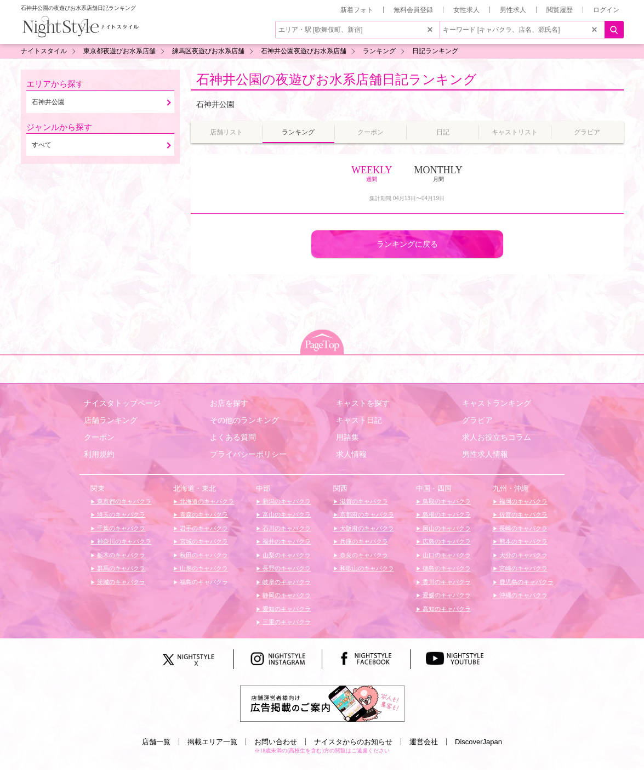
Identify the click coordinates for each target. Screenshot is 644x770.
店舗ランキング (111, 420)
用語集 (347, 437)
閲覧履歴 (559, 10)
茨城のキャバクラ (120, 582)
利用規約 (99, 454)
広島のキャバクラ (446, 541)
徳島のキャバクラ (446, 568)
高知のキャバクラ (446, 608)
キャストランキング (496, 403)
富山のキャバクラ (286, 514)
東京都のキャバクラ (123, 501)
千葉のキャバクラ (120, 528)
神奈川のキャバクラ (123, 541)
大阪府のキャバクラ (366, 528)
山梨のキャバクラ (286, 555)
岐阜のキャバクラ (286, 582)
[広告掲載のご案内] (322, 703)
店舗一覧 (156, 742)
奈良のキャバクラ (363, 555)
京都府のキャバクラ (366, 514)
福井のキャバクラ (286, 541)
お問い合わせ (275, 742)
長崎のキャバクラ (523, 528)
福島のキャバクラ (203, 582)
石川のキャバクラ (286, 528)
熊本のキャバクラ (523, 541)
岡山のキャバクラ (446, 528)
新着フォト (356, 10)
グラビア (477, 420)
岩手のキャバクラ (203, 528)
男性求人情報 (485, 454)
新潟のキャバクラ (286, 501)
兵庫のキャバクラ (363, 541)
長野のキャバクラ (286, 568)
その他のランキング (244, 420)
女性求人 (466, 10)
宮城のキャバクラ (203, 541)
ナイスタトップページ (122, 403)
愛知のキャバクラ (286, 608)
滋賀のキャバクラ (363, 501)
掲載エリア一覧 (212, 742)
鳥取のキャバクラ (446, 501)
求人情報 (351, 454)
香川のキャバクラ (446, 582)
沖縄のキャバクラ (523, 595)
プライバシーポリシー (248, 454)
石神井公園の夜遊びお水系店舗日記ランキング (336, 79)
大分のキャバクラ (523, 555)
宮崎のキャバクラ (523, 568)
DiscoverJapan (478, 742)
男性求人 (513, 10)
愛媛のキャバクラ (446, 595)
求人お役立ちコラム (496, 437)
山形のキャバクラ (203, 568)
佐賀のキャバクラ (523, 514)
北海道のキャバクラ (206, 501)
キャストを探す (363, 403)
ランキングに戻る (407, 244)
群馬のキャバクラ (120, 568)
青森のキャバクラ (203, 514)
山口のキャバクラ (446, 555)
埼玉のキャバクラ (120, 514)
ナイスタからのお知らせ (353, 742)
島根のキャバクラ (446, 514)
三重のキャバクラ (286, 622)
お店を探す (229, 403)
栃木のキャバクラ (120, 555)
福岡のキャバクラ (523, 501)
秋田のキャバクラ (203, 555)
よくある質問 (233, 437)
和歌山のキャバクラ (366, 568)
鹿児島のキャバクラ (526, 582)
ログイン (606, 10)
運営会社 (423, 742)
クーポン (99, 437)
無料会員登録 (413, 10)
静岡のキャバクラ (286, 595)
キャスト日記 (359, 420)
